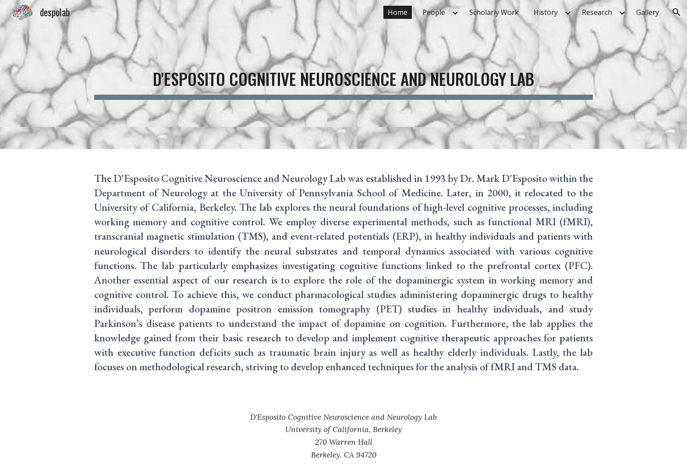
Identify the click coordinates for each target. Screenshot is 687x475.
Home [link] (397, 12)
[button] (676, 12)
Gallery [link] (647, 12)
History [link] (546, 12)
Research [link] (597, 12)
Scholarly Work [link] (494, 12)
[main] (343, 74)
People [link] (433, 12)
